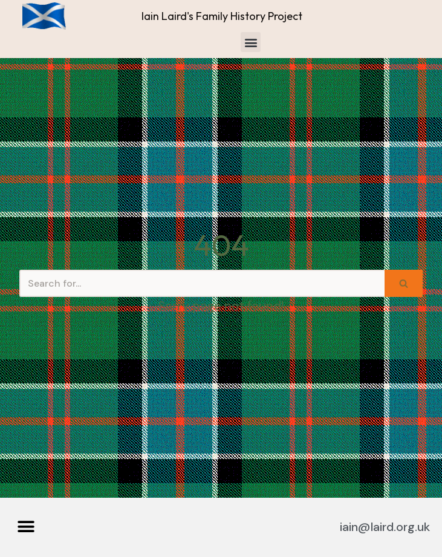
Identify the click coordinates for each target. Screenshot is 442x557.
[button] (251, 42)
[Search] (202, 283)
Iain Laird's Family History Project (221, 16)
